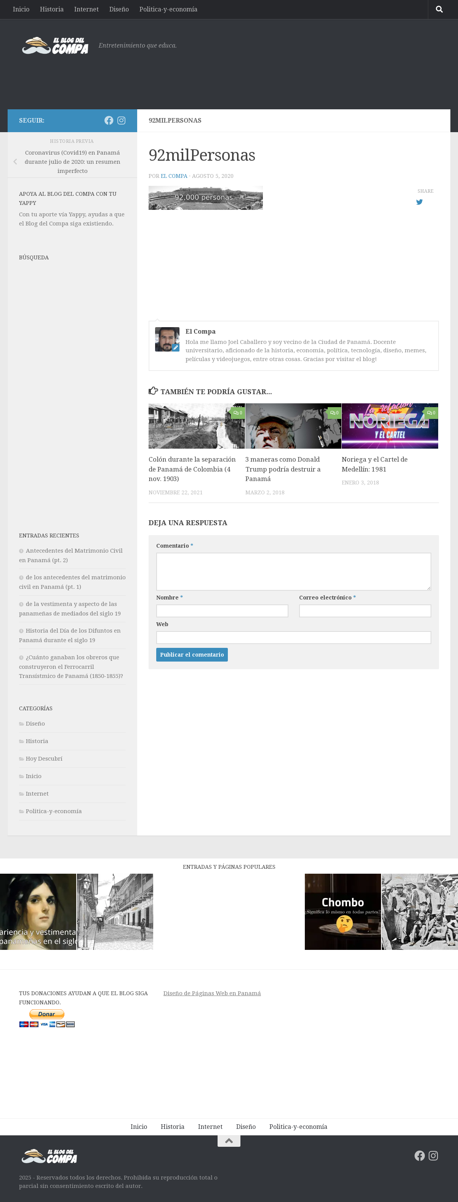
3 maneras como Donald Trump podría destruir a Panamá (283, 469)
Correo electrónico (327, 598)
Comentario (174, 546)
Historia (52, 9)
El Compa (174, 176)
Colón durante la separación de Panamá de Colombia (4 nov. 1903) (192, 469)
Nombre (169, 598)
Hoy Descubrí (44, 758)
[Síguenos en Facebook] (109, 120)
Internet (86, 9)
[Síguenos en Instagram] (121, 120)
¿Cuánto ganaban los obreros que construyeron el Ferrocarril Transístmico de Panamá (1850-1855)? (71, 666)
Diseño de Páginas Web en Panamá (212, 993)
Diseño (119, 9)
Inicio (21, 9)
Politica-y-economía (168, 9)
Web (162, 624)
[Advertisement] (300, 78)
